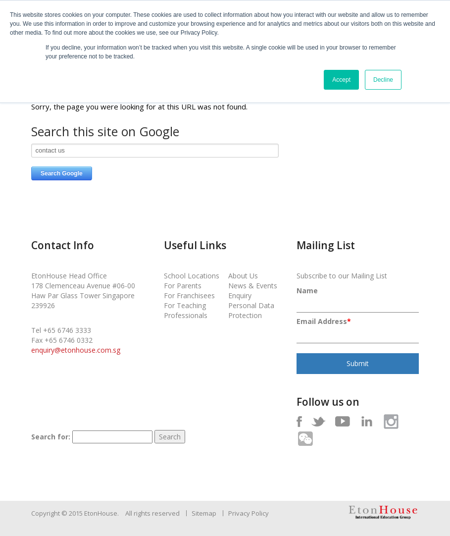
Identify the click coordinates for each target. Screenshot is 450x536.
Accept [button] (341, 79)
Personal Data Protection (251, 310)
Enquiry (239, 295)
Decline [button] (383, 79)
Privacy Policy (248, 513)
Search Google (62, 173)
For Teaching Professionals (185, 310)
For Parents (182, 285)
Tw (318, 421)
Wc (305, 438)
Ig (391, 421)
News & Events (252, 285)
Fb (299, 421)
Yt (342, 421)
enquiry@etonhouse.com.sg (75, 350)
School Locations (191, 275)
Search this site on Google (105, 132)
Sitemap (204, 513)
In (366, 421)
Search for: (50, 436)
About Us (243, 275)
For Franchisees (189, 295)
